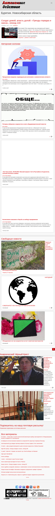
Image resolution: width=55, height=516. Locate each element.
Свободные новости (11, 239)
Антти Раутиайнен (6, 175)
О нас (27, 500)
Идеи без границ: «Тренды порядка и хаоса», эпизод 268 (14, 448)
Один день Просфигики (6, 453)
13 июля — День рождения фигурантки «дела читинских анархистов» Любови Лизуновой (22, 446)
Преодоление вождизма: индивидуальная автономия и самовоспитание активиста (26, 77)
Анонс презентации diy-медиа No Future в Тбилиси (13, 461)
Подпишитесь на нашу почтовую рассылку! (21, 425)
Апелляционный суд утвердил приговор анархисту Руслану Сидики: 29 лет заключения (49, 397)
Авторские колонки (10, 44)
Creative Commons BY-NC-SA (44, 498)
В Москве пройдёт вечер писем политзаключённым (13, 472)
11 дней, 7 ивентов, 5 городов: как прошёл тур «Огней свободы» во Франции (19, 451)
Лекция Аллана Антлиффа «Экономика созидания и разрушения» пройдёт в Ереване (21, 469)
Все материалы (9, 434)
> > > (27, 477)
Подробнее (21, 37)
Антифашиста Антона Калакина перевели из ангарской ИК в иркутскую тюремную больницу (48, 362)
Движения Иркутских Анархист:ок (39, 31)
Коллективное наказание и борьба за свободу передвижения (20, 219)
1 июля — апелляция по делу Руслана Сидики (12, 459)
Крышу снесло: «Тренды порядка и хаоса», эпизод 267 (14, 464)
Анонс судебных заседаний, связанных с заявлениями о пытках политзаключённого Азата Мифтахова (25, 466)
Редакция (15, 25)
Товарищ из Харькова (7, 272)
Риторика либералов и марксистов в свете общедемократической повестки (24, 124)
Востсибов (4, 79)
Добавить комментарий (30, 37)
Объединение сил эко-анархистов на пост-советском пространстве (22, 341)
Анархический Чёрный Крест (14, 354)
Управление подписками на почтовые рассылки (13, 428)
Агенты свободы (5, 456)
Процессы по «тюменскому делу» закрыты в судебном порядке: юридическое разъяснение (22, 474)
